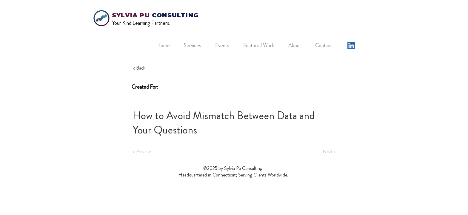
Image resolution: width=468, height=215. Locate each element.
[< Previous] (152, 152)
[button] (195, 45)
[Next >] (321, 152)
